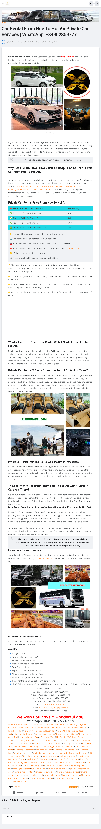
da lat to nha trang (41, 753)
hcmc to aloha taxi (56, 762)
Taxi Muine (59, 186)
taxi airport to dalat (32, 756)
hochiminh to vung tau (78, 727)
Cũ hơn (95, 808)
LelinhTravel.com (45, 558)
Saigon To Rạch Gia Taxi (67, 734)
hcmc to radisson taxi (23, 772)
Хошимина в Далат (48, 746)
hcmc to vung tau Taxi (23, 740)
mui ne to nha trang (68, 724)
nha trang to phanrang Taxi (65, 749)
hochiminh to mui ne (30, 724)
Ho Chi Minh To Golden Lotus (66, 759)
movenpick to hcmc (72, 743)
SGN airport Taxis (47, 737)
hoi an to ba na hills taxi (58, 768)
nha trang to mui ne (23, 753)
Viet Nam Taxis (29, 189)
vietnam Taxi (14, 724)
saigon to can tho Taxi (45, 734)
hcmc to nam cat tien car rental (47, 743)
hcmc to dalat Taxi (64, 740)
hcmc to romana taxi (71, 775)
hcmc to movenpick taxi (68, 772)
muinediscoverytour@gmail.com (53, 707)
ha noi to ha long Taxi (28, 737)
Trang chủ (5, 22)
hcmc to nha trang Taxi (44, 740)
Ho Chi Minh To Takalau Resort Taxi (39, 731)
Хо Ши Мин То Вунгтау (28, 746)
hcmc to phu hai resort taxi (66, 778)
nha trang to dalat (44, 749)
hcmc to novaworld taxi (45, 772)
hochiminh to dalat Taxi (29, 727)
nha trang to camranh (24, 749)
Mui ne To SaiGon (66, 746)
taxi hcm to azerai (50, 756)
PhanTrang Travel (45, 186)
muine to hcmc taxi (52, 775)
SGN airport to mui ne (78, 753)
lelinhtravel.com (71, 248)
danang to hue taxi (21, 768)
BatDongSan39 (15, 189)
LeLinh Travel (44, 189)
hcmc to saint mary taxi (32, 765)
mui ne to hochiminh (49, 724)
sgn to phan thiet (59, 753)
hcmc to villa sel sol (34, 775)
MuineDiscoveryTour (25, 186)
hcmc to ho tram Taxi (22, 743)
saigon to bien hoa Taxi (23, 734)
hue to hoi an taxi (38, 768)
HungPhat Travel (73, 186)
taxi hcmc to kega (67, 756)
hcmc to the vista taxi (53, 765)
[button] (3, 3)
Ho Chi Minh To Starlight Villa (39, 759)
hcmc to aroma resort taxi (40, 778)
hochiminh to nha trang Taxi (53, 727)
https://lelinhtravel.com (54, 704)
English (12, 22)
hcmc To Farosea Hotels (35, 762)
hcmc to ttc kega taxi (75, 762)
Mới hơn (6, 808)
